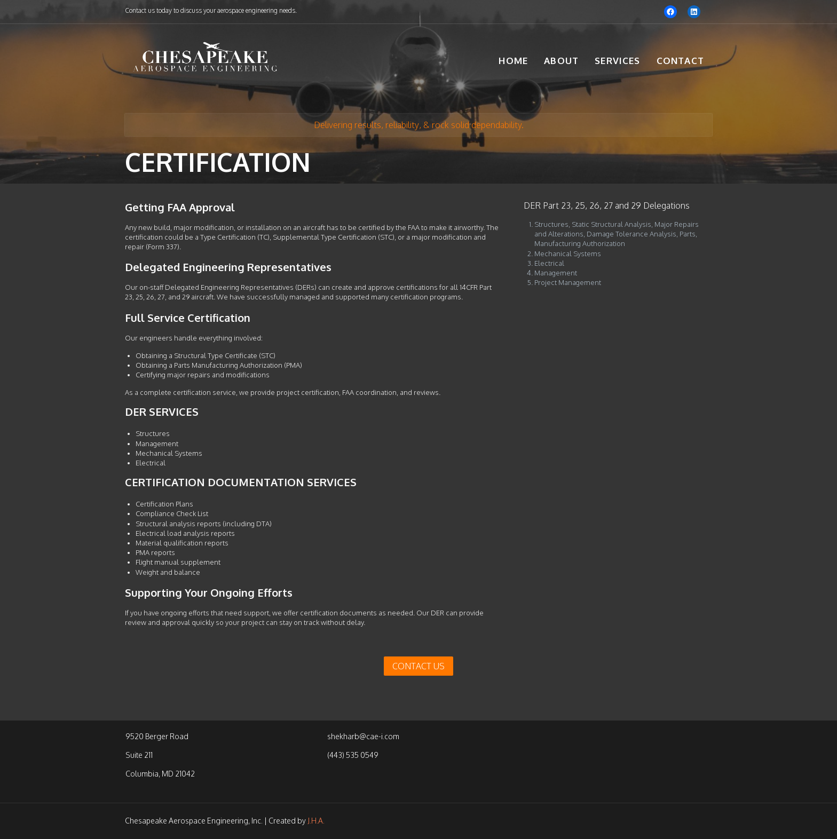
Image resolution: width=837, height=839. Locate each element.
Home (513, 60)
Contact (680, 60)
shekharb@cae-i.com (363, 736)
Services (618, 60)
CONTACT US (418, 666)
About (561, 60)
